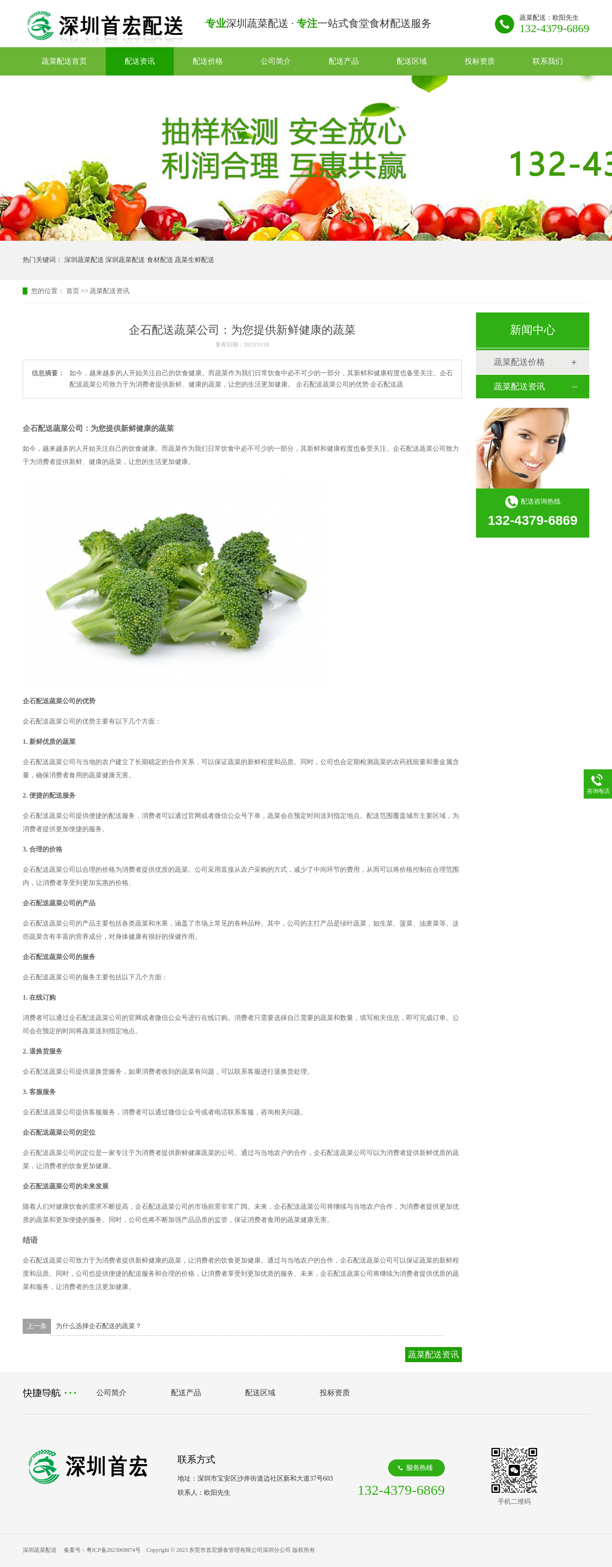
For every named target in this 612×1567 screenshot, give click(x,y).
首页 (72, 291)
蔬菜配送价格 (519, 362)
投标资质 (480, 61)
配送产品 (344, 61)
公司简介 (276, 61)
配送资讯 (140, 61)
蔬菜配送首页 (64, 61)
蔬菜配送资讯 (109, 291)
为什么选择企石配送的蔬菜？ (99, 1326)
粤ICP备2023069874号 (113, 1550)
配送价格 (208, 61)
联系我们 (548, 61)
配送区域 (412, 61)
